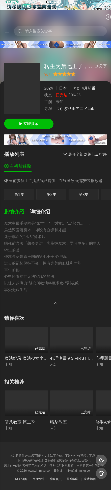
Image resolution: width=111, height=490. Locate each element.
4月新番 (89, 88)
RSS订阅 (21, 479)
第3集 (84, 194)
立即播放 (29, 123)
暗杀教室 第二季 (20, 422)
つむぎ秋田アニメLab (75, 108)
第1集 (19, 194)
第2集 (51, 194)
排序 (100, 154)
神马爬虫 (56, 479)
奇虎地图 (90, 479)
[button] (17, 212)
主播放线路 (18, 166)
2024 (48, 88)
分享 (101, 66)
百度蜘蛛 (38, 479)
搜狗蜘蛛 (73, 479)
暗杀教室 (58, 422)
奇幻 (77, 88)
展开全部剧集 (77, 154)
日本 (63, 88)
